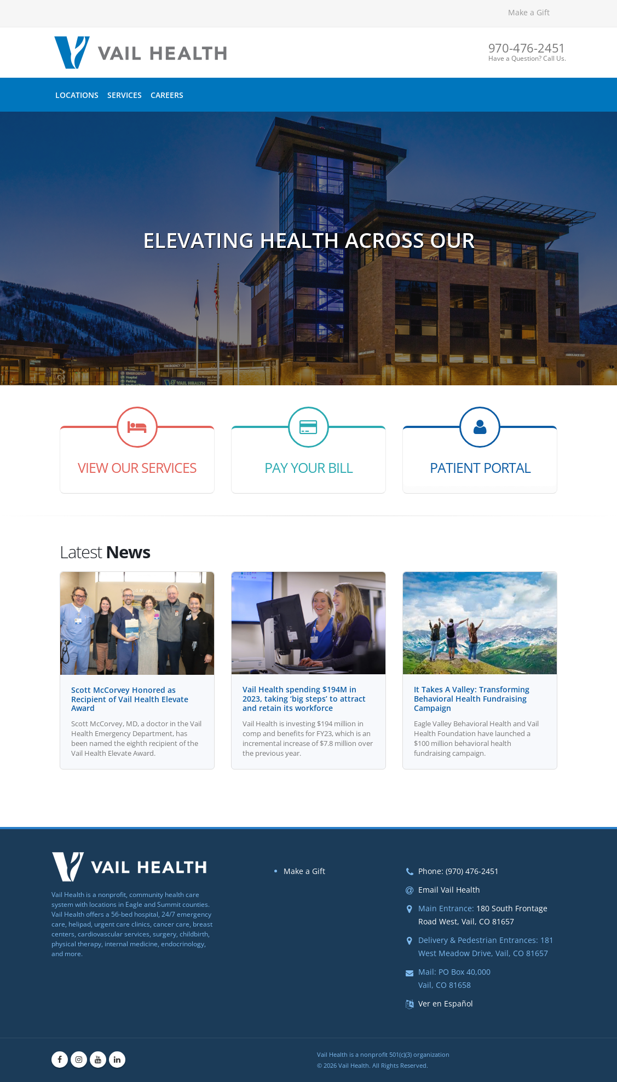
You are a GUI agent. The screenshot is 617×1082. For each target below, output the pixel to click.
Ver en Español (445, 1003)
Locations (77, 95)
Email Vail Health (449, 889)
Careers (167, 95)
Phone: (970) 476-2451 (458, 871)
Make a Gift (529, 12)
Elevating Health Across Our (309, 246)
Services (124, 95)
